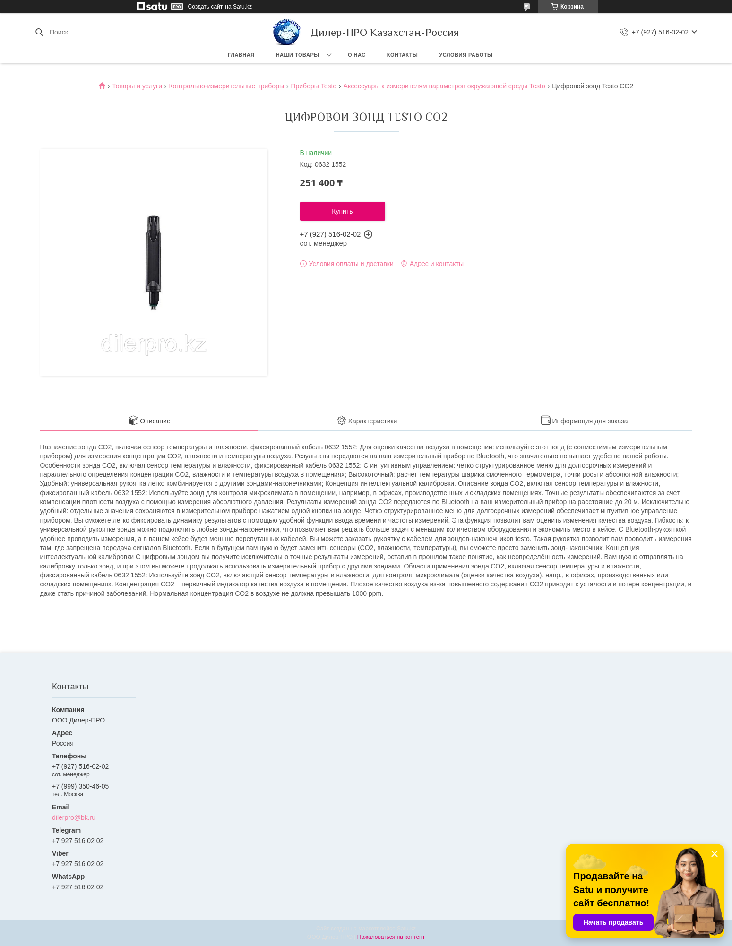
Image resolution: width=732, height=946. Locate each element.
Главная (241, 55)
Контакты (402, 55)
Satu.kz (406, 928)
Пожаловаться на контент (391, 937)
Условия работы (465, 55)
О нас (357, 55)
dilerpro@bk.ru (73, 817)
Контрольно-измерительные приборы (226, 86)
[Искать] (39, 32)
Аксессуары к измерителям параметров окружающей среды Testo (444, 86)
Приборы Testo (313, 86)
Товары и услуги (137, 86)
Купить (342, 211)
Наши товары (297, 55)
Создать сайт (205, 6)
